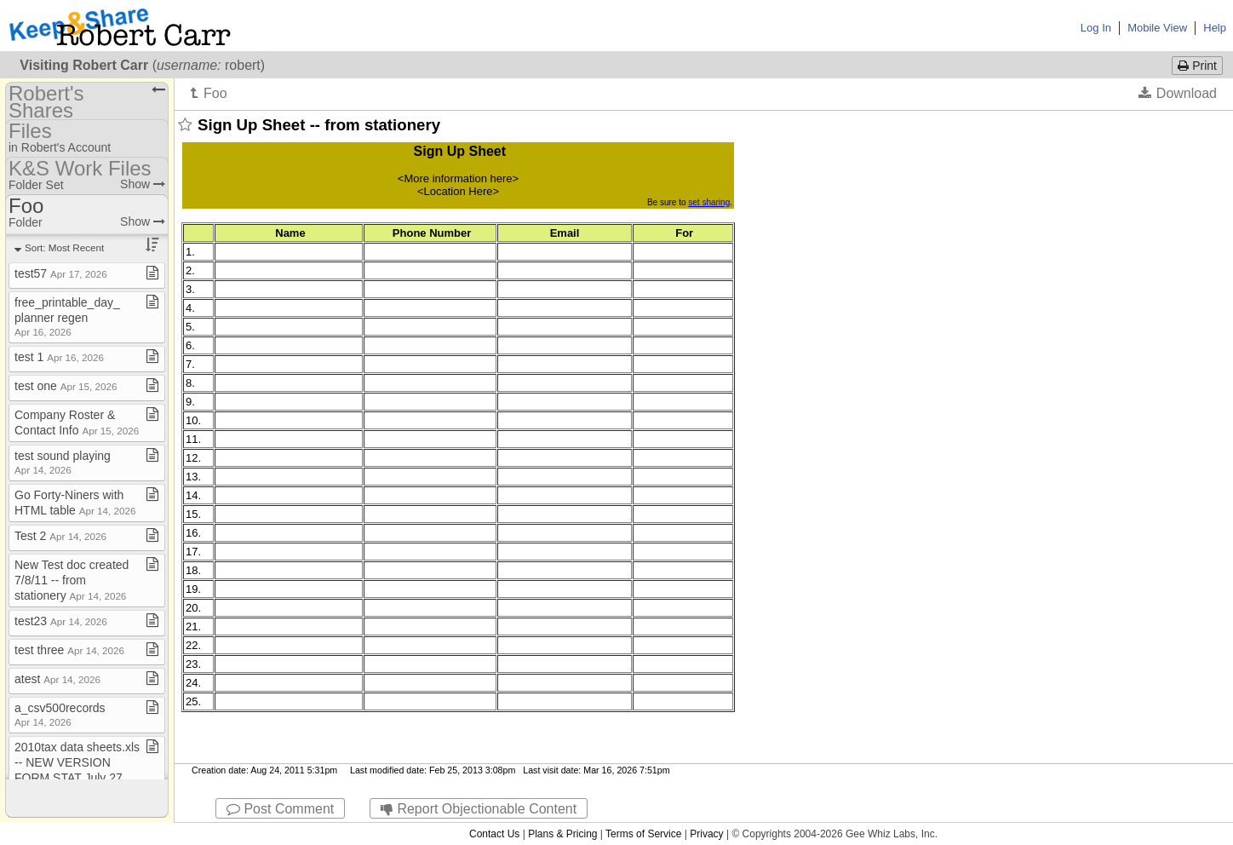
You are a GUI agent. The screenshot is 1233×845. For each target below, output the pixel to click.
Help (1214, 27)
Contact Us (494, 834)
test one (65, 386)
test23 (60, 621)
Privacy (706, 834)
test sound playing (62, 462)
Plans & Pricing (562, 834)
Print (1197, 65)
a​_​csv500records (60, 714)
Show (142, 184)
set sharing (709, 202)
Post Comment (280, 809)
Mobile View (1157, 27)
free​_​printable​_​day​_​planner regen (67, 316)
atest (57, 679)
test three (69, 650)
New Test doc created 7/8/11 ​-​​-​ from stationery (71, 580)
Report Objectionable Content (478, 809)
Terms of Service (643, 834)
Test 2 (60, 536)
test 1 (59, 357)
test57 (60, 273)
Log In (1096, 27)
